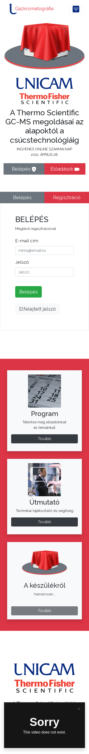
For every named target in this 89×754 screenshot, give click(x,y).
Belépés (24, 169)
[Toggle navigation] (76, 9)
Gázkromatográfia (30, 9)
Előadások (65, 169)
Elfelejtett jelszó (37, 309)
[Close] (79, 708)
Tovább (44, 522)
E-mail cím (26, 240)
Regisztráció (66, 197)
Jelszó (22, 262)
